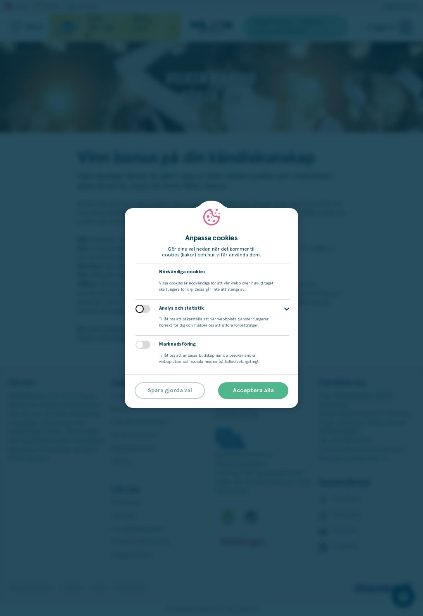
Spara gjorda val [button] (170, 390)
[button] (286, 309)
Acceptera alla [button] (253, 390)
